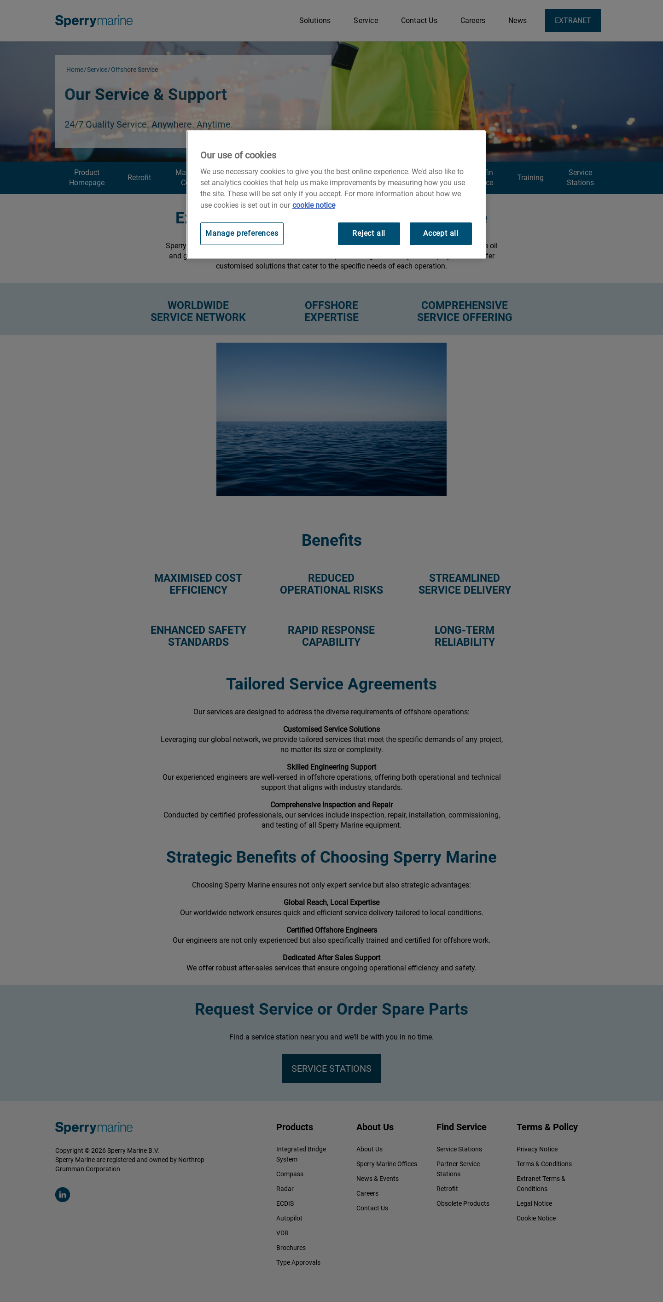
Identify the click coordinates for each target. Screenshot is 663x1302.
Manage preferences (242, 233)
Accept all (441, 233)
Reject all (368, 233)
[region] (336, 194)
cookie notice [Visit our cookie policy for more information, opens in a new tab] (313, 205)
